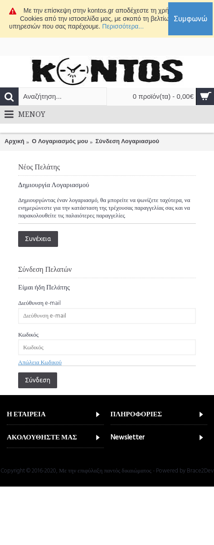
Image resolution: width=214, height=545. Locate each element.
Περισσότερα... (123, 26)
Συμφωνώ (190, 18)
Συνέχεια (38, 238)
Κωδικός (28, 335)
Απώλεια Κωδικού (40, 362)
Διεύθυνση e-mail (39, 303)
